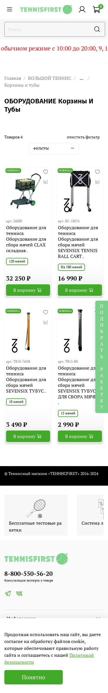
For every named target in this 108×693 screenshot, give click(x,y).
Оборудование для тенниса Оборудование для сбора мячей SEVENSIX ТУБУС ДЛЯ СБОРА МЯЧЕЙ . (79, 385)
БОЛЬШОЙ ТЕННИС (49, 78)
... (81, 78)
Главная (12, 78)
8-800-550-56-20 (28, 574)
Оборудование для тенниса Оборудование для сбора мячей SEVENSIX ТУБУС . (26, 379)
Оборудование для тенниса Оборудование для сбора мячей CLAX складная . (26, 239)
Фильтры (56, 148)
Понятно (33, 677)
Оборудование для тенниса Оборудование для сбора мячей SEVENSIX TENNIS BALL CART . (78, 241)
